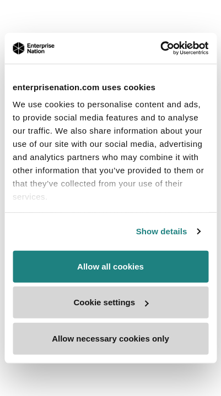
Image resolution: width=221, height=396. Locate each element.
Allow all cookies (110, 266)
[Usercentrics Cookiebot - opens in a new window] (160, 48)
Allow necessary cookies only (110, 338)
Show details (161, 231)
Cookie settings (110, 302)
